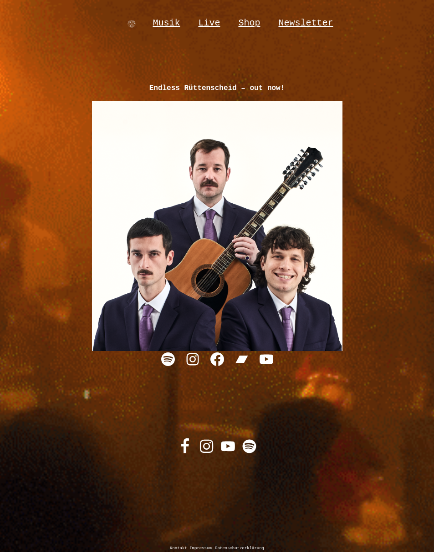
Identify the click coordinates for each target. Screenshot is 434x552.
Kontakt (179, 548)
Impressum (200, 548)
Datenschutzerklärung (239, 548)
